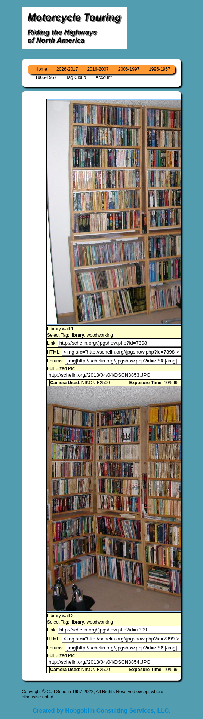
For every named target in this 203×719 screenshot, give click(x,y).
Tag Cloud (76, 77)
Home (41, 69)
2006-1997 (128, 69)
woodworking (100, 335)
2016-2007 (97, 69)
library (77, 335)
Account (103, 77)
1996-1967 (159, 69)
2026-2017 (67, 69)
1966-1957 (45, 77)
